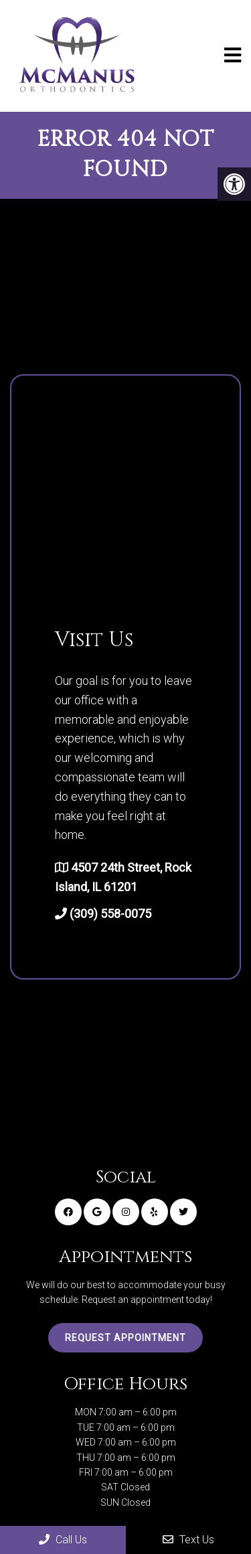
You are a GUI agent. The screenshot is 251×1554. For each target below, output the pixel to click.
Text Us (188, 1539)
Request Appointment (125, 1337)
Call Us (63, 1539)
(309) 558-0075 (110, 914)
